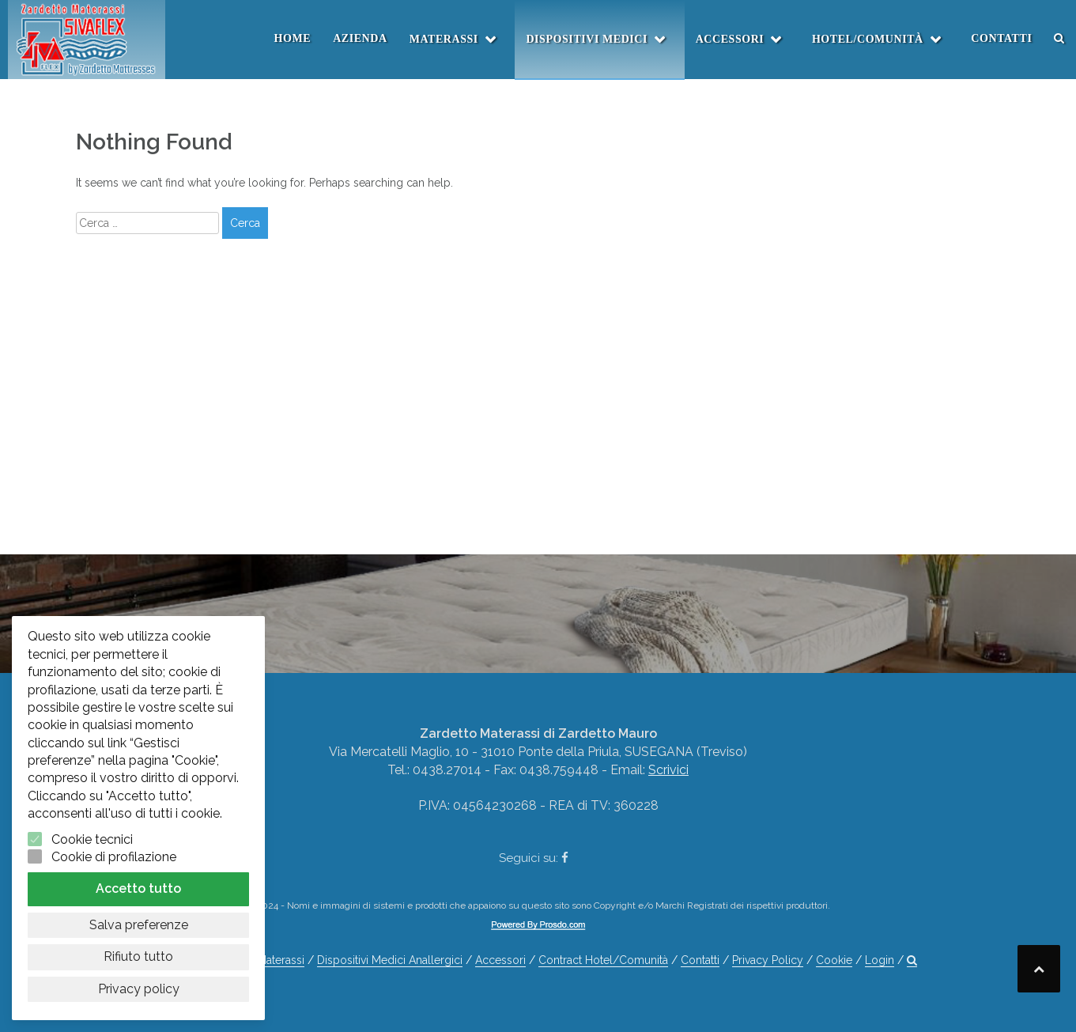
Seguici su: (533, 858)
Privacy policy (138, 988)
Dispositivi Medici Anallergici (389, 960)
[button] (1059, 38)
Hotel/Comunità (867, 39)
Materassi (444, 39)
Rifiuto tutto (138, 956)
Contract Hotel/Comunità (603, 960)
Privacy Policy (767, 960)
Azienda (360, 38)
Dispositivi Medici (586, 39)
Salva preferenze (138, 924)
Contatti (1001, 38)
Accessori (730, 39)
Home (292, 38)
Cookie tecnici (92, 839)
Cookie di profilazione (113, 856)
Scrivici (668, 769)
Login (879, 960)
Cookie (834, 960)
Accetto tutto (138, 888)
